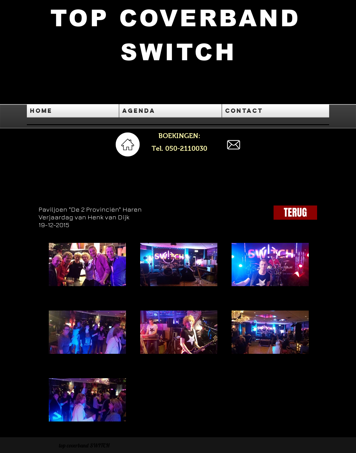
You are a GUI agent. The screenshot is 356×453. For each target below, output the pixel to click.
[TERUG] (295, 212)
